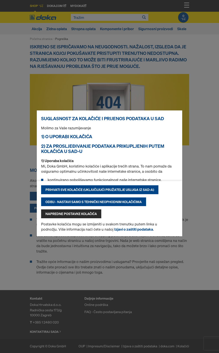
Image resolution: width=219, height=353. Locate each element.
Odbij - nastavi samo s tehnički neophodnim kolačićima (93, 202)
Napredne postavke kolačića (71, 214)
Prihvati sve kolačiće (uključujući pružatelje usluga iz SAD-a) (99, 189)
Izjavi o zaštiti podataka (133, 229)
